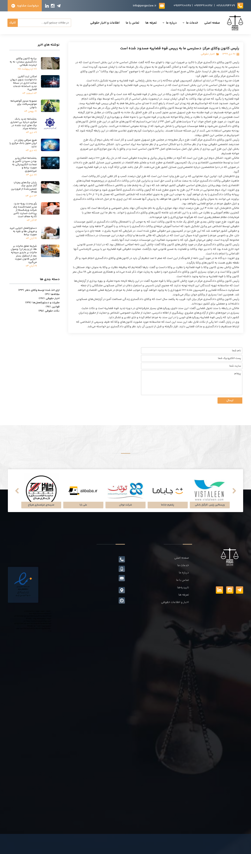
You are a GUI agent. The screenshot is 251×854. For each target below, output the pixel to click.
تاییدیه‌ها (183, 587)
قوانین (53, 307)
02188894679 (225, 5)
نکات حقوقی (49, 311)
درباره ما (145, 22)
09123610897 (182, 5)
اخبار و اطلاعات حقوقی (175, 602)
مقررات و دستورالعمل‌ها (42, 303)
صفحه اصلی (186, 22)
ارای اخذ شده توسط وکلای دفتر (39, 290)
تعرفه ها (125, 22)
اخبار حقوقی (208, 54)
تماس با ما (107, 22)
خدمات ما (166, 22)
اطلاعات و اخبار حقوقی (79, 22)
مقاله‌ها (52, 294)
